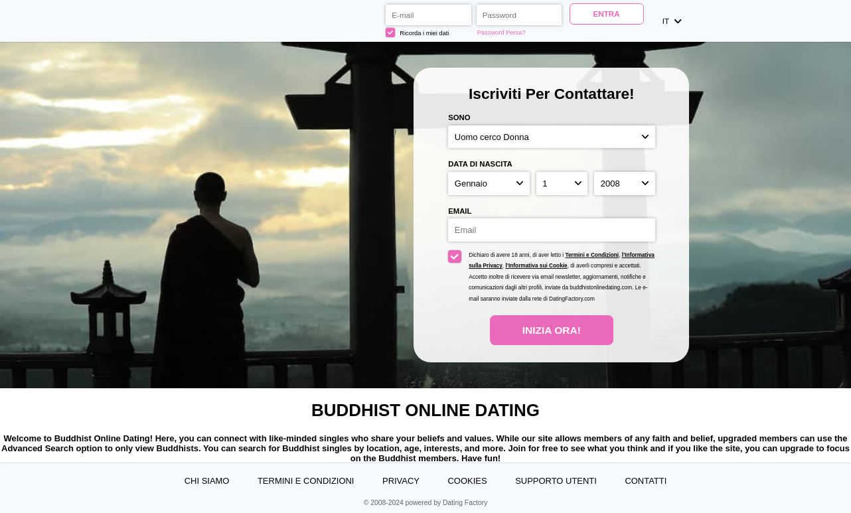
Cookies (467, 481)
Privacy (401, 481)
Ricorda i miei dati (417, 32)
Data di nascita (480, 164)
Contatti (645, 481)
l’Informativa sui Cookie (536, 266)
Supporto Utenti (556, 481)
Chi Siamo (207, 481)
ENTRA (606, 13)
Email (459, 211)
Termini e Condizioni (592, 255)
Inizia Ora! (551, 330)
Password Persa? (501, 32)
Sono (459, 117)
